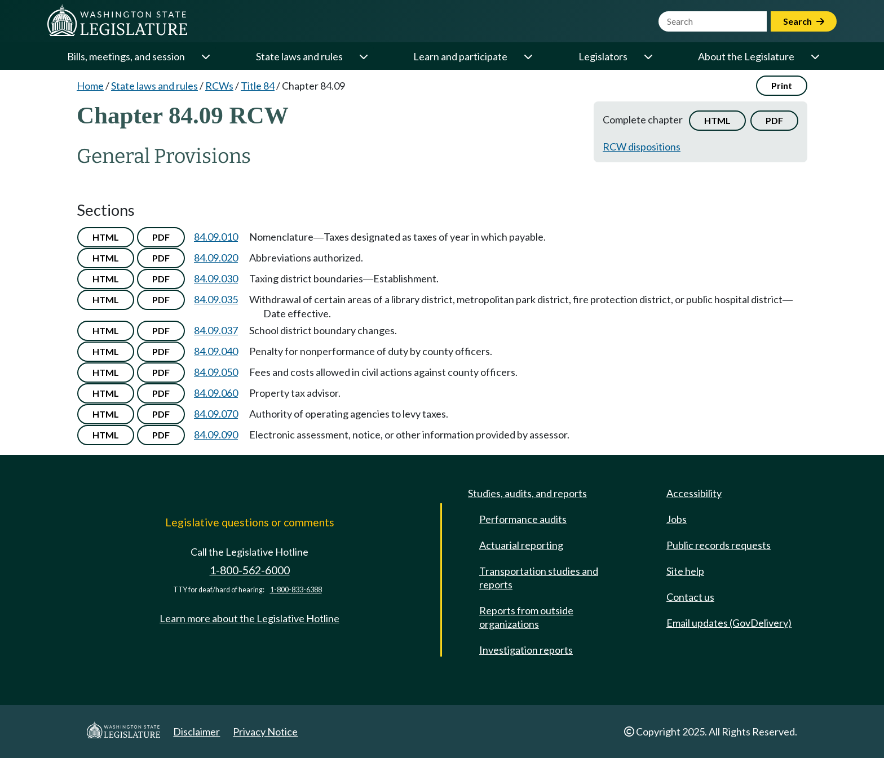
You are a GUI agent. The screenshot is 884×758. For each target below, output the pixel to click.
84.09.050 (216, 372)
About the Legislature (746, 56)
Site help (685, 571)
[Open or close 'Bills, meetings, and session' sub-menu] (205, 56)
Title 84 (258, 85)
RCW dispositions (641, 146)
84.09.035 (216, 299)
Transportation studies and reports (538, 578)
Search (803, 21)
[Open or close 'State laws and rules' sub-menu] (363, 56)
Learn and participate (460, 56)
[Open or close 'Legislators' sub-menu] (647, 56)
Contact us (690, 597)
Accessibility (694, 493)
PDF (774, 120)
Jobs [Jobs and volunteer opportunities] (676, 519)
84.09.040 (216, 351)
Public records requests (718, 545)
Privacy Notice (265, 731)
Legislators (602, 56)
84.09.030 (216, 278)
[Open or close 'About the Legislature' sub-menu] (814, 56)
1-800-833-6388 (296, 590)
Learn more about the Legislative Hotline (249, 618)
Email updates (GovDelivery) (729, 623)
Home (90, 85)
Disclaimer (196, 731)
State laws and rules (299, 56)
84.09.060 (216, 393)
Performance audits (523, 519)
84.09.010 (216, 236)
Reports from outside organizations (526, 617)
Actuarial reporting (521, 545)
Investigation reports (526, 650)
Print (781, 85)
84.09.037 (216, 330)
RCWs (219, 85)
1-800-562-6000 (250, 570)
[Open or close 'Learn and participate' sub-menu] (527, 56)
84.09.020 (216, 257)
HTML (717, 120)
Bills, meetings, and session (126, 56)
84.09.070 (216, 413)
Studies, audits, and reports (527, 493)
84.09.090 (216, 434)
